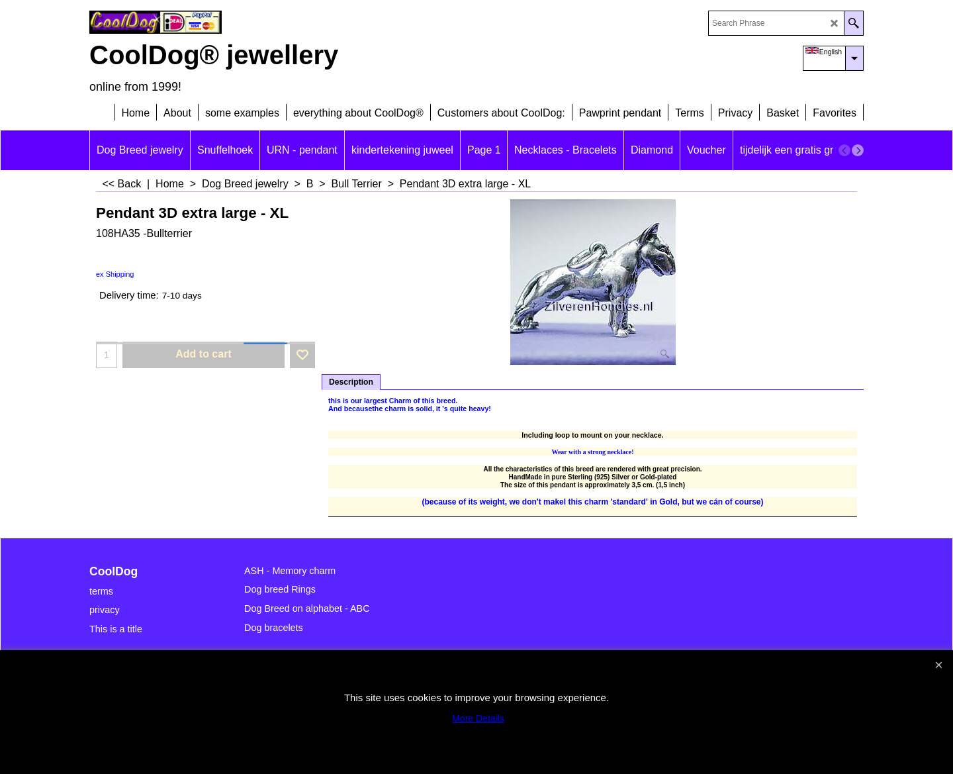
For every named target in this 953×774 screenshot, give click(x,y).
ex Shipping (115, 274)
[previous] (844, 150)
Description (351, 382)
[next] (858, 150)
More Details (478, 718)
